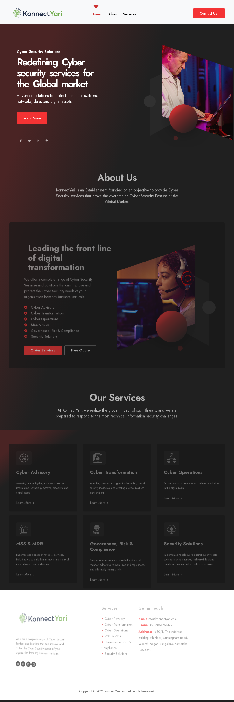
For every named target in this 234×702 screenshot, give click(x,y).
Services (129, 14)
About (113, 14)
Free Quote (80, 361)
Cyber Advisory (42, 318)
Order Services (43, 361)
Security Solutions (44, 347)
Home (96, 14)
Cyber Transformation (47, 323)
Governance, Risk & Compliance (55, 341)
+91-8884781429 (163, 635)
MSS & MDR (40, 335)
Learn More (32, 120)
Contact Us (208, 13)
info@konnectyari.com (163, 629)
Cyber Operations (44, 329)
